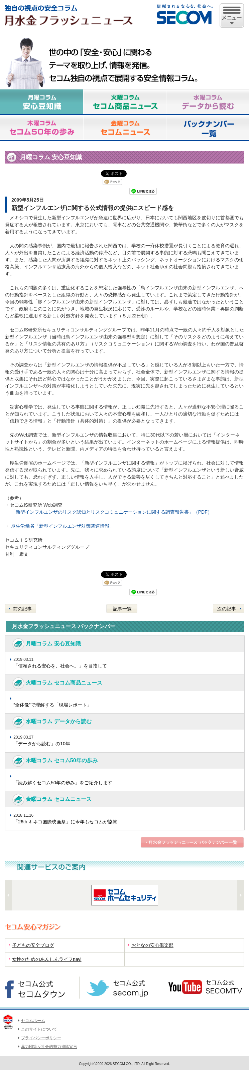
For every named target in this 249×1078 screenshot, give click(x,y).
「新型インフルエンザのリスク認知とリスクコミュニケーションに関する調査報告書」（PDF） (111, 512)
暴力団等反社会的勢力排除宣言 (49, 1046)
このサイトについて (39, 1029)
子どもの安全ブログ (33, 945)
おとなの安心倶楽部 (152, 945)
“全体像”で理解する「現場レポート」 (52, 705)
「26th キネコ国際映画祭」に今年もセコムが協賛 (65, 821)
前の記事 (22, 608)
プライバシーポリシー (41, 1038)
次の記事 (226, 608)
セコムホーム (33, 1020)
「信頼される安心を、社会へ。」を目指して (60, 665)
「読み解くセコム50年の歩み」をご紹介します (62, 782)
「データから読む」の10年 (41, 743)
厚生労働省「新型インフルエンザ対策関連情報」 (62, 526)
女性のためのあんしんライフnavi (47, 959)
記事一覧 (122, 608)
